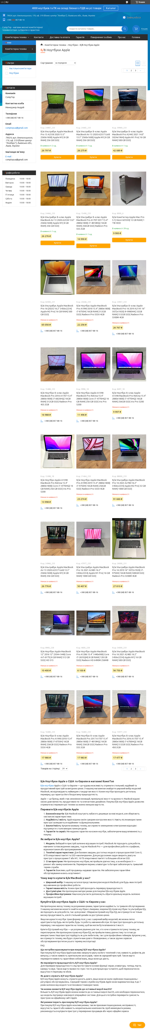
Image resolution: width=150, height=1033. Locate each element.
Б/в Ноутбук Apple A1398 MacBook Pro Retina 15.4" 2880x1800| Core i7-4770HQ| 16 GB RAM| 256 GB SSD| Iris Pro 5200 (92, 398)
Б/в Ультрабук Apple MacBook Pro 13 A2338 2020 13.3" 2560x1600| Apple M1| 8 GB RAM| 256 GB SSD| (57, 135)
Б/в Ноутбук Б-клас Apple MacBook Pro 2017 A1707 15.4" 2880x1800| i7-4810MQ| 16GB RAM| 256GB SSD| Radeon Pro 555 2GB (92, 741)
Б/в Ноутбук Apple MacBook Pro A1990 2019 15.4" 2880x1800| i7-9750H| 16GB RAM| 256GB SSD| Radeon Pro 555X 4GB (93, 484)
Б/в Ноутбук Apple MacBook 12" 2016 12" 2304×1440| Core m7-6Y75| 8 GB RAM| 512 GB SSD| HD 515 (56, 655)
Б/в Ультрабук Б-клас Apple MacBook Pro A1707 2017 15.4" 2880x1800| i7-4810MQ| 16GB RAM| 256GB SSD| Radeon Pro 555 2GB (92, 223)
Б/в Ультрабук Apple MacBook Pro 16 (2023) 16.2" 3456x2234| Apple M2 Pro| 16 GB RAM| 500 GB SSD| (57, 310)
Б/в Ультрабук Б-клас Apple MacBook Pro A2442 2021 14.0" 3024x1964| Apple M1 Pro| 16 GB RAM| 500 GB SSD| (129, 135)
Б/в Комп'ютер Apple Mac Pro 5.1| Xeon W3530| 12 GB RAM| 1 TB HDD (128, 220)
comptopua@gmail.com (17, 128)
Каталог (111, 8)
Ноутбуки (73, 45)
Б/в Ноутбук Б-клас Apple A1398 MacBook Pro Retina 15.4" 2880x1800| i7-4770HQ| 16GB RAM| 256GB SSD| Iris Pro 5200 (129, 397)
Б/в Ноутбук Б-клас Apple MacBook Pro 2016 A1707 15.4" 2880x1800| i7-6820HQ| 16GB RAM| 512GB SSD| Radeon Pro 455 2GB (56, 398)
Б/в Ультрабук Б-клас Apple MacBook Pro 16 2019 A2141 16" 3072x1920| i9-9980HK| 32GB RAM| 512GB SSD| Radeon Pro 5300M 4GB (128, 311)
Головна (136, 37)
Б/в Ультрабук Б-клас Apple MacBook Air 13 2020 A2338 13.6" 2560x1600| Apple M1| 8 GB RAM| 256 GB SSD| (57, 221)
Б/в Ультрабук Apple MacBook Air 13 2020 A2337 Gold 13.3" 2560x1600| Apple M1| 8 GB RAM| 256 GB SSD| (57, 571)
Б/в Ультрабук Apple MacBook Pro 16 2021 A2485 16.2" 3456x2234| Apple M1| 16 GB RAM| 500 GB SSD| (128, 655)
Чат (137, 1025)
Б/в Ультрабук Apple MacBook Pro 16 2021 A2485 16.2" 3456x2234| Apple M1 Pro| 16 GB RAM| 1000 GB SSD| (93, 571)
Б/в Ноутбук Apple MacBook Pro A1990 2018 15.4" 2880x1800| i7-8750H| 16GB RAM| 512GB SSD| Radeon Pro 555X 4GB (93, 310)
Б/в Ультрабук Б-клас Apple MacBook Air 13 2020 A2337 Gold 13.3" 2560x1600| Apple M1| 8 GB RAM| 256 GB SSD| (93, 135)
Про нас (122, 37)
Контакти (38, 37)
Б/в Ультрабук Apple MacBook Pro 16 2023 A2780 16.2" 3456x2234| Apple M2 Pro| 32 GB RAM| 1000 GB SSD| (129, 484)
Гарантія (80, 37)
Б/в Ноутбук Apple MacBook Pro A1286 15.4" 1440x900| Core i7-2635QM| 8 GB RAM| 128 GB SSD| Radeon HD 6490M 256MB (92, 655)
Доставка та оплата (60, 37)
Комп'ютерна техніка (15, 37)
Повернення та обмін (101, 37)
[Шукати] (125, 29)
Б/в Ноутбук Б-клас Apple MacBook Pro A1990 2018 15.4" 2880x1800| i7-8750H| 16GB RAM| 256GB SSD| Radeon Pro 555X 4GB (56, 741)
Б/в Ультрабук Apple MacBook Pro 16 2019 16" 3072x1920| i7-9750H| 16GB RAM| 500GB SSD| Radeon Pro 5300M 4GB (128, 571)
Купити (57, 157)
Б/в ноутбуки (47, 785)
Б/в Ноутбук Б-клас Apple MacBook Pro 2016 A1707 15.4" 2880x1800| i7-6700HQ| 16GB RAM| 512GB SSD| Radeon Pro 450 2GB (128, 741)
